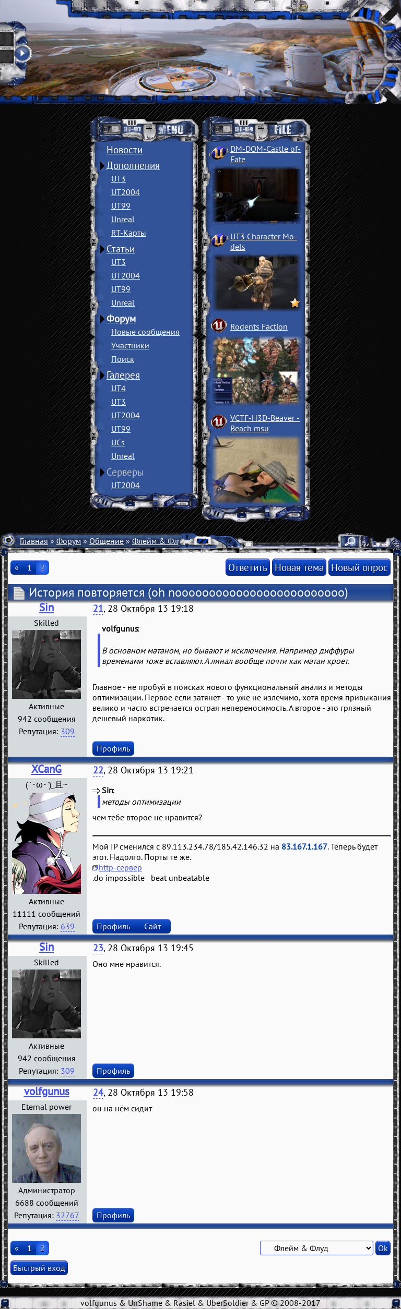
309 (68, 731)
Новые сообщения (145, 331)
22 (98, 770)
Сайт (152, 926)
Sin (46, 607)
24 (98, 1092)
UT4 (118, 388)
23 (98, 948)
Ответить (247, 567)
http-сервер (120, 867)
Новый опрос (359, 567)
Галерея (123, 375)
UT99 (121, 205)
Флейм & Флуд (159, 541)
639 (68, 926)
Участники (130, 345)
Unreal (123, 219)
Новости (125, 149)
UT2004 (125, 192)
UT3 (118, 178)
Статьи (121, 249)
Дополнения (133, 165)
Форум (121, 318)
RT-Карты (128, 232)
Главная (34, 541)
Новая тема (299, 567)
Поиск (122, 359)
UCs (118, 442)
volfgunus (46, 1091)
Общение (106, 541)
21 (98, 608)
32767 (67, 1215)
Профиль (113, 748)
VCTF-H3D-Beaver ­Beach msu (265, 423)
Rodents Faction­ (259, 326)
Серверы (125, 472)
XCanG (46, 769)
